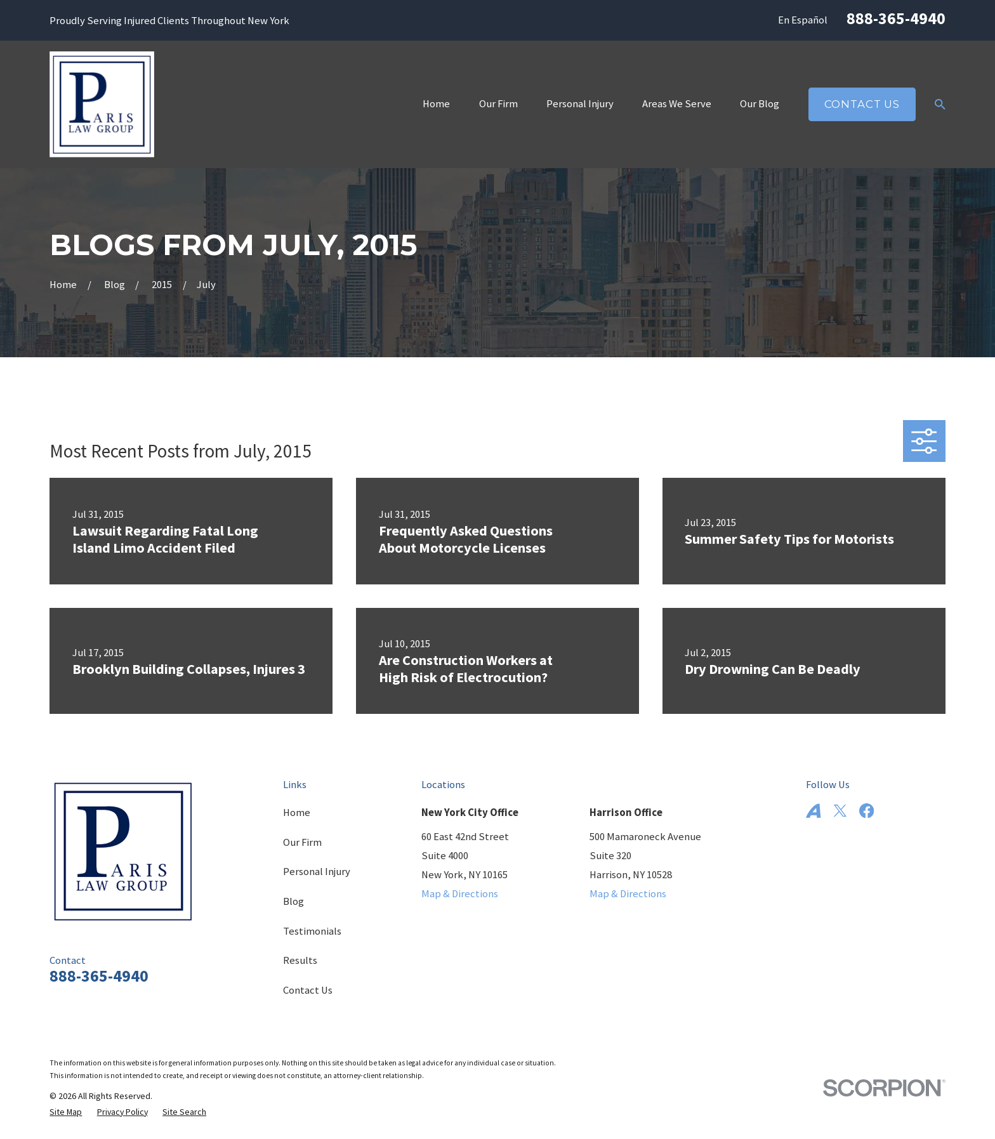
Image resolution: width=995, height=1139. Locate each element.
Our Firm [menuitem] (498, 103)
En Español (802, 20)
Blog (293, 901)
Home (296, 812)
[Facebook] (866, 810)
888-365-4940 (896, 18)
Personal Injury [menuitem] (580, 103)
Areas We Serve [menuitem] (676, 103)
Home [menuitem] (436, 103)
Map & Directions (459, 893)
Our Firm (302, 842)
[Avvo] (813, 810)
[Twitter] (840, 810)
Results (300, 960)
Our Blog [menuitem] (759, 103)
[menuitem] (65, 1112)
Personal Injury (316, 871)
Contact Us (862, 104)
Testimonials (312, 931)
